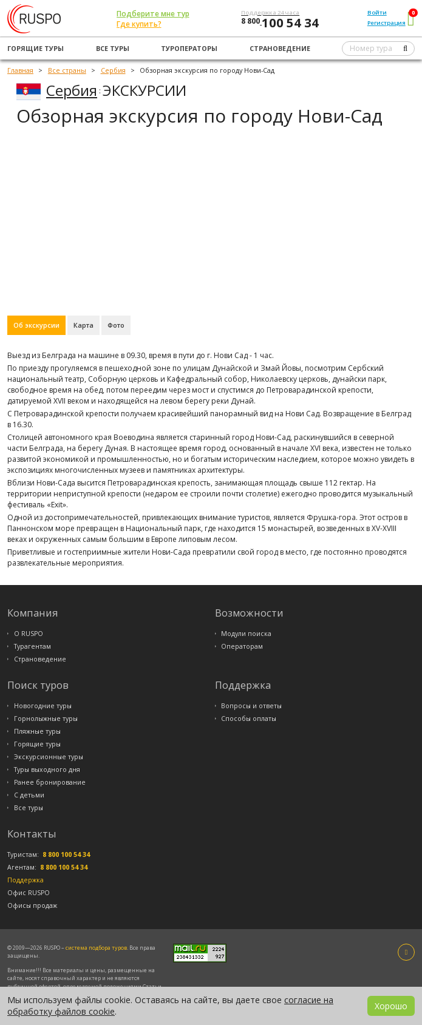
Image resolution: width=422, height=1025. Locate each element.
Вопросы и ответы (251, 706)
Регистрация (386, 23)
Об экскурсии (36, 325)
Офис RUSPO (28, 892)
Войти (377, 12)
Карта (83, 325)
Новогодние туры (43, 706)
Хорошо (391, 1006)
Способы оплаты (248, 718)
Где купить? (139, 24)
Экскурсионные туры (48, 757)
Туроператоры (189, 48)
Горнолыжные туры (46, 718)
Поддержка (25, 880)
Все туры (112, 48)
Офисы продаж (32, 905)
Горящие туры (35, 48)
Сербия (71, 90)
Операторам (242, 646)
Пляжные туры (37, 731)
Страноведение (280, 48)
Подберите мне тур (153, 13)
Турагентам (32, 646)
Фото (115, 325)
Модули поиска (246, 633)
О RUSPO (28, 633)
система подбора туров (96, 948)
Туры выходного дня (47, 769)
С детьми (29, 795)
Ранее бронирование (50, 782)
